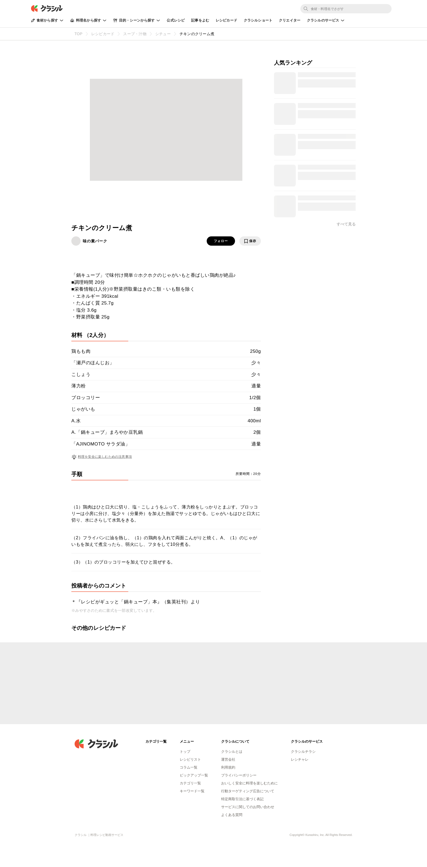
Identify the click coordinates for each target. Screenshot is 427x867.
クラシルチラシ (303, 751)
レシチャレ (300, 759)
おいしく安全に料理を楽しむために (249, 783)
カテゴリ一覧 (190, 783)
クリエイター (289, 20)
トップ (185, 751)
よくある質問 (231, 815)
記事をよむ (200, 20)
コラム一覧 (188, 767)
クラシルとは (231, 751)
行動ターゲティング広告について (247, 791)
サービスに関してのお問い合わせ (247, 807)
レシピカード (226, 20)
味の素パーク (95, 241)
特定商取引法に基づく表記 (242, 799)
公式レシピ (176, 20)
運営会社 (228, 759)
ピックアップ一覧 (194, 775)
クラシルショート (258, 20)
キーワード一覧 (192, 791)
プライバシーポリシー (239, 775)
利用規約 (228, 767)
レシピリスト (190, 759)
